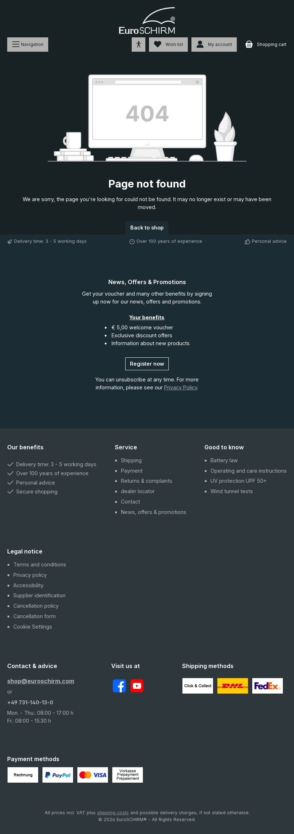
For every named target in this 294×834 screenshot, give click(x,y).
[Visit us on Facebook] (119, 686)
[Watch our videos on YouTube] (137, 686)
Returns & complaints (146, 481)
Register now (147, 364)
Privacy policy (30, 575)
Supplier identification (39, 595)
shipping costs (113, 812)
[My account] (214, 44)
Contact (130, 502)
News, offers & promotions (153, 512)
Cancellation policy (36, 606)
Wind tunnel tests (232, 491)
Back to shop (147, 227)
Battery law (224, 460)
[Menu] (27, 44)
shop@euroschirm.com (40, 681)
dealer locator (138, 491)
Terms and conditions (39, 564)
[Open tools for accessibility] (138, 44)
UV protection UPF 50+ (239, 481)
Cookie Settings (32, 627)
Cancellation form (34, 616)
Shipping (131, 460)
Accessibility (28, 585)
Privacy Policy (180, 387)
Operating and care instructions (249, 471)
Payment (132, 471)
